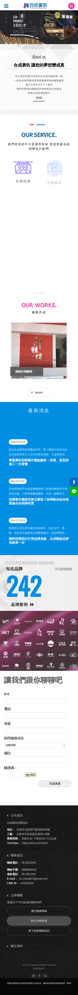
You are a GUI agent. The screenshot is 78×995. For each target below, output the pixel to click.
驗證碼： (10, 767)
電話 (7, 709)
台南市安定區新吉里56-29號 (33, 834)
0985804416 (29, 869)
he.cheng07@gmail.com (33, 878)
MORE (39, 97)
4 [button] (5, 13)
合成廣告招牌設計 (17, 822)
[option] (39, 27)
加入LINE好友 (39, 920)
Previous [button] (5, 350)
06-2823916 (29, 862)
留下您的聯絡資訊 (39, 930)
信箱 (7, 723)
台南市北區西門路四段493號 (33, 829)
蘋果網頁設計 (39, 968)
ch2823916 (27, 883)
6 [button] (5, 22)
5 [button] (5, 17)
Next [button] (72, 350)
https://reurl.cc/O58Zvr (35, 843)
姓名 (7, 694)
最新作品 (39, 312)
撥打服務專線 (39, 911)
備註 (7, 753)
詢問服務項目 (14, 738)
